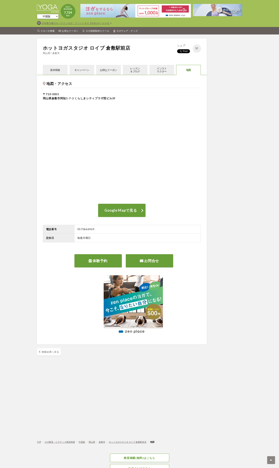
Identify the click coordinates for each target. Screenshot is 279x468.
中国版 (82, 442)
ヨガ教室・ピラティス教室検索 (60, 442)
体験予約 (98, 261)
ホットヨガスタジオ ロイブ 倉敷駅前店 (128, 442)
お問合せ (149, 261)
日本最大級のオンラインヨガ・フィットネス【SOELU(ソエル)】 (76, 23)
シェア (181, 45)
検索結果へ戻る (50, 351)
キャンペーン (81, 70)
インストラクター (161, 70)
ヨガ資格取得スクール (97, 30)
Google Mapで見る (120, 210)
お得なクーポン (70, 30)
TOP (39, 442)
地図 (188, 70)
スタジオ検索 (47, 30)
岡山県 (92, 442)
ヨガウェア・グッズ (127, 30)
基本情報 (55, 70)
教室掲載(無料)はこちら (139, 458)
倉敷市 (102, 442)
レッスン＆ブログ (135, 70)
